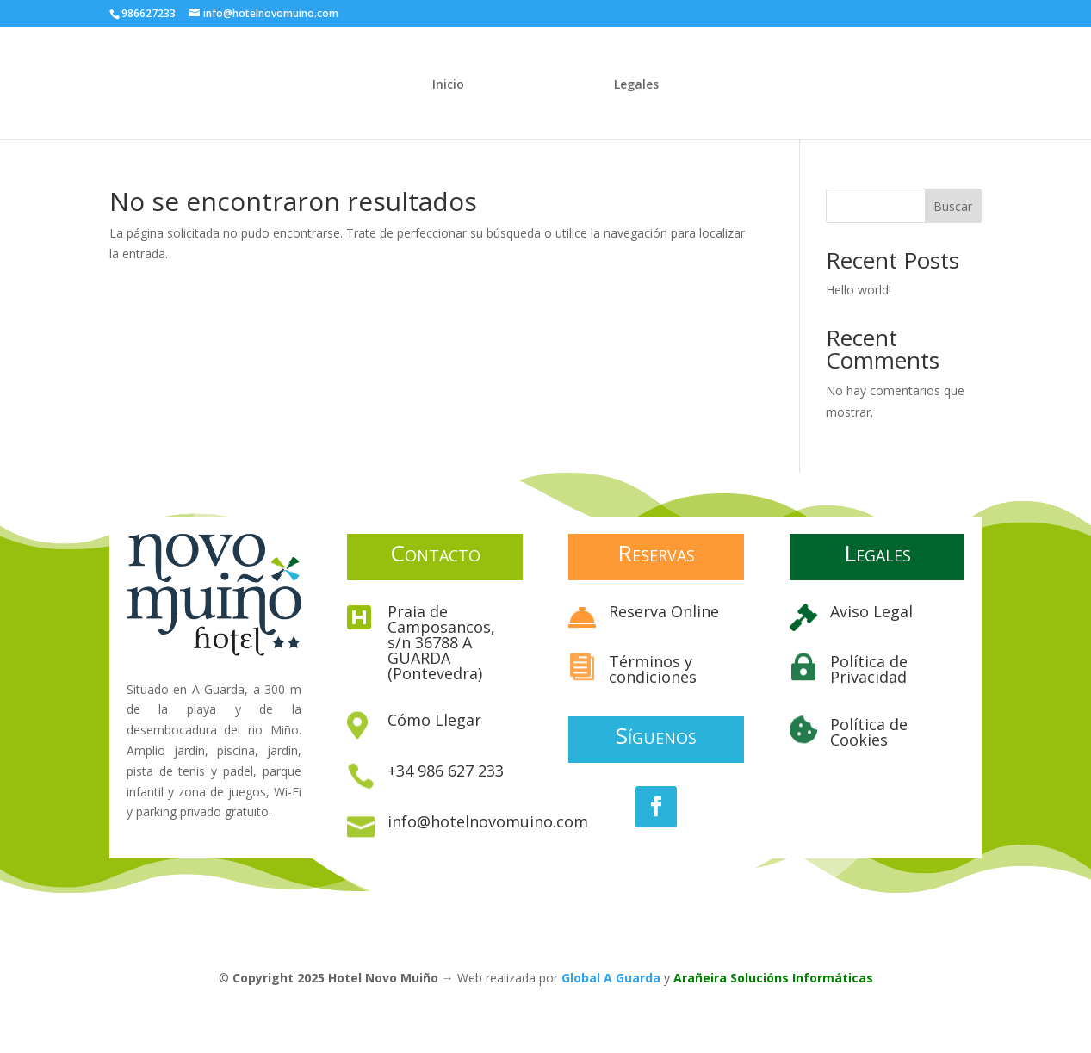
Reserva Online (664, 611)
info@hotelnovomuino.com (487, 821)
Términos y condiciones (653, 669)
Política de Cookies (869, 732)
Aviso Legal (871, 611)
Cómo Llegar (434, 719)
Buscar (952, 206)
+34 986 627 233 (445, 770)
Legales (636, 85)
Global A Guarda (610, 977)
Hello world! (858, 290)
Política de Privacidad (869, 669)
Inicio (448, 85)
